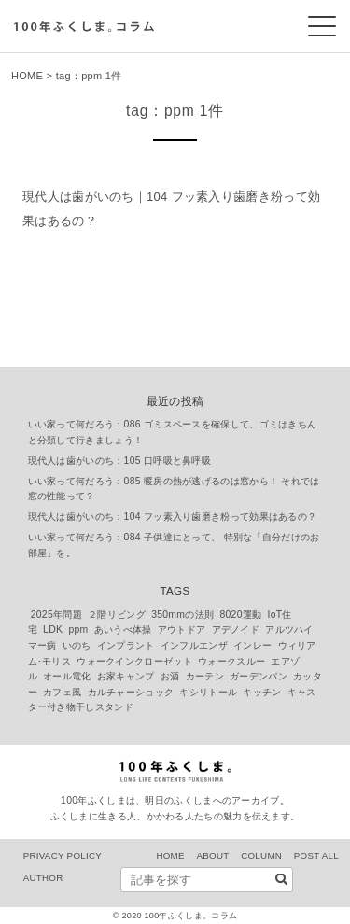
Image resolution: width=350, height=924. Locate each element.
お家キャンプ (126, 676)
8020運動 (240, 614)
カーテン (205, 676)
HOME (27, 75)
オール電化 (67, 676)
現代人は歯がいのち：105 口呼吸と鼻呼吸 (120, 460)
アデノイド (236, 629)
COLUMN (261, 855)
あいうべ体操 (123, 629)
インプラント (126, 645)
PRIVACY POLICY (62, 855)
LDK (53, 629)
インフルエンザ (194, 645)
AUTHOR (43, 878)
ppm (78, 629)
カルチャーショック (131, 692)
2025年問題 (56, 614)
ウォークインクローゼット (134, 661)
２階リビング (117, 614)
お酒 (170, 676)
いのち (77, 645)
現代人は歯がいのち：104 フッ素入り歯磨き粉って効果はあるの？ (172, 516)
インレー (252, 645)
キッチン (262, 692)
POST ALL (316, 855)
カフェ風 (62, 692)
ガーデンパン (258, 676)
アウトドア (182, 629)
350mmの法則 (182, 614)
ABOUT (212, 855)
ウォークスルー (231, 661)
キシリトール (208, 692)
